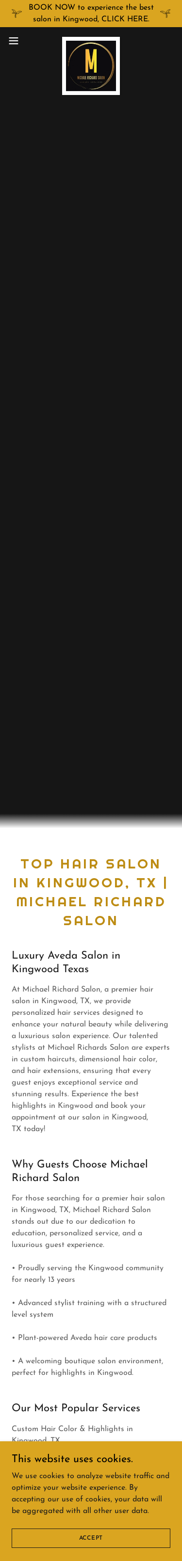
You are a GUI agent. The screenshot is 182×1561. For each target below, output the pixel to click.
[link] (90, 41)
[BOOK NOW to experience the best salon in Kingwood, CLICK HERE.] (91, 13)
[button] (17, 40)
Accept (91, 1538)
